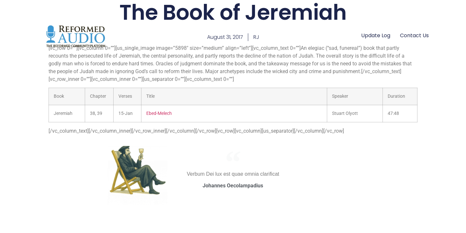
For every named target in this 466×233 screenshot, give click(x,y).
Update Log (375, 35)
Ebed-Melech (159, 113)
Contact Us (414, 35)
